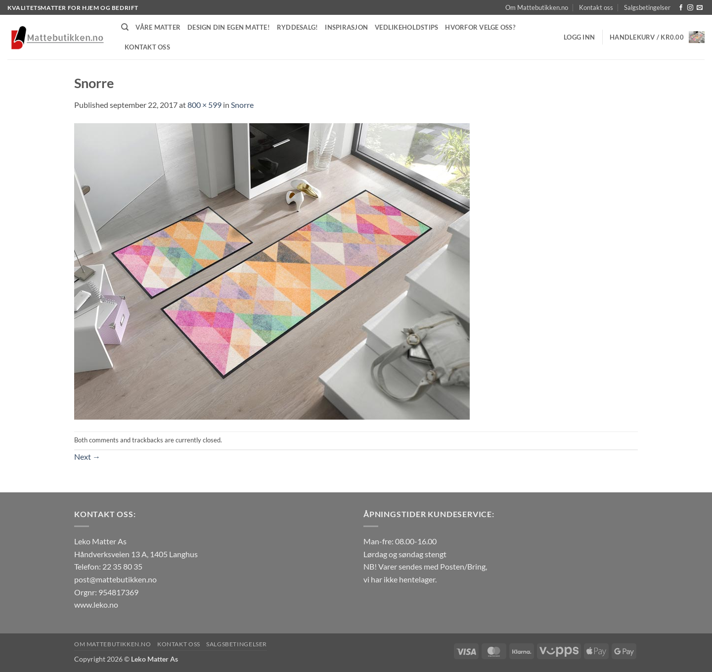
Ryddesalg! (297, 27)
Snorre (242, 104)
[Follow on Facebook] (681, 7)
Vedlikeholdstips (406, 27)
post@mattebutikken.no (115, 579)
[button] (579, 37)
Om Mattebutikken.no (536, 7)
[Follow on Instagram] (690, 7)
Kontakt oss (596, 7)
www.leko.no (96, 604)
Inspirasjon (346, 27)
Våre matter (157, 27)
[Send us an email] (700, 7)
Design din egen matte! (228, 27)
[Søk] (125, 27)
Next (87, 456)
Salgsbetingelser (647, 7)
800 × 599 (204, 104)
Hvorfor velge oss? (480, 27)
